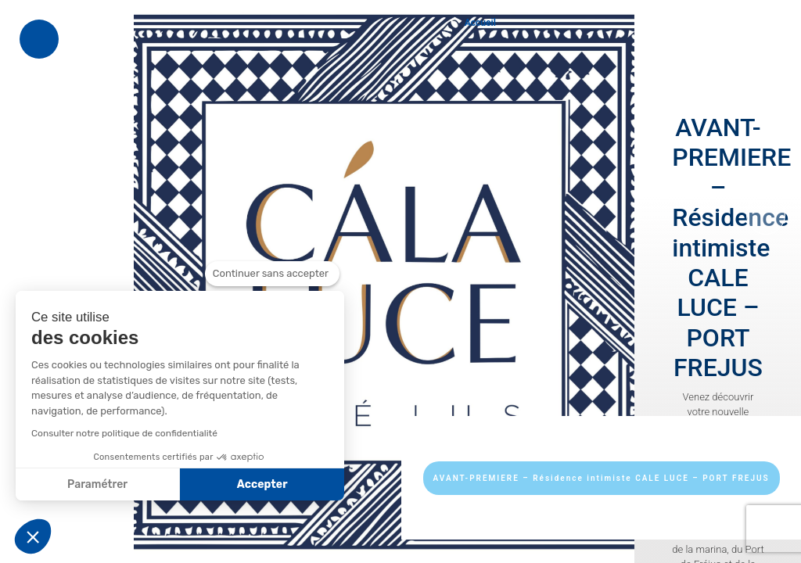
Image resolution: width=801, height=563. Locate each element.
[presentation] (765, 215)
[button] (33, 536)
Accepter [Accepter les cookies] (262, 484)
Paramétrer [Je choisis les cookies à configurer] (97, 484)
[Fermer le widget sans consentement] (272, 273)
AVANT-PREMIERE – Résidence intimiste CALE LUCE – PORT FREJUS (601, 478)
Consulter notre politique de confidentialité (124, 433)
